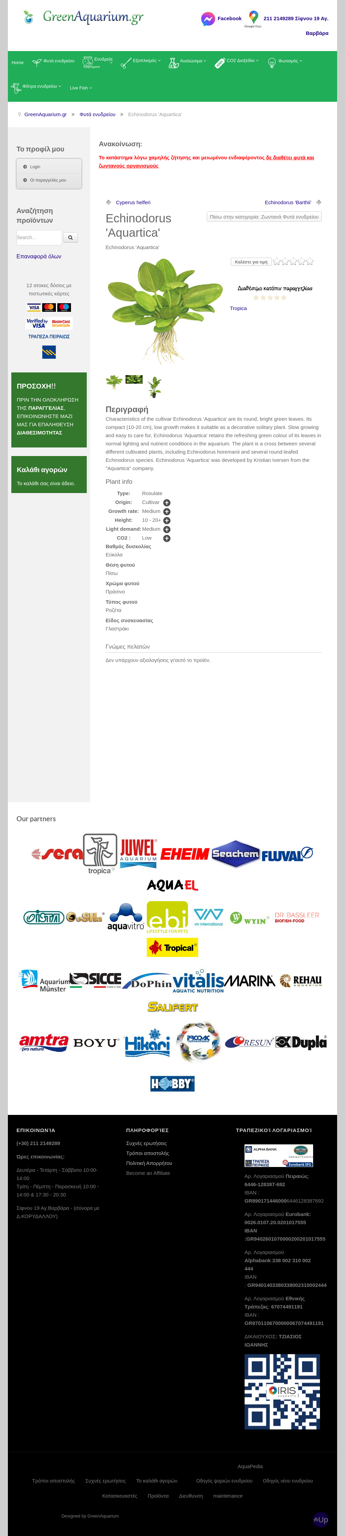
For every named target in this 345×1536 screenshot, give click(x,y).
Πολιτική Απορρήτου (149, 1163)
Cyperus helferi (133, 202)
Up (323, 1519)
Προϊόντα (158, 1496)
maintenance (228, 1496)
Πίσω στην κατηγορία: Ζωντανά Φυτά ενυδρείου (264, 217)
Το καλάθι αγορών (156, 1481)
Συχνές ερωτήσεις (146, 1143)
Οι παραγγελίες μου (48, 180)
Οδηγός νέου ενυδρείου (288, 1481)
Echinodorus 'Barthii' (288, 202)
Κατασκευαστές (119, 1496)
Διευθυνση (191, 1496)
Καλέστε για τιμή (251, 262)
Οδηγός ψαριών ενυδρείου (224, 1481)
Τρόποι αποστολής (147, 1153)
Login (35, 166)
